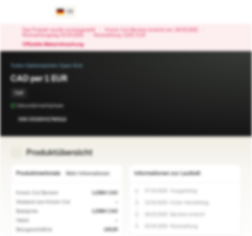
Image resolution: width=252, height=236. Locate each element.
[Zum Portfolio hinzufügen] (235, 119)
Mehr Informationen (92, 173)
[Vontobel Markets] (28, 11)
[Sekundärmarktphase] (68, 105)
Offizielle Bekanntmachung (56, 44)
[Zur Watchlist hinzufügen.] (221, 119)
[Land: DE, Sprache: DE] (65, 11)
